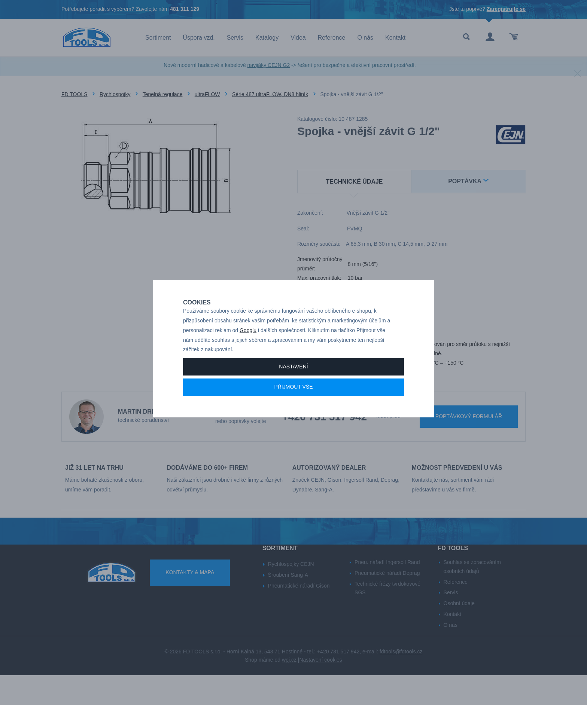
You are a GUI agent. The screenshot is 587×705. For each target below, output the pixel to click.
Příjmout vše (293, 413)
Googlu (248, 356)
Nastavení (293, 393)
